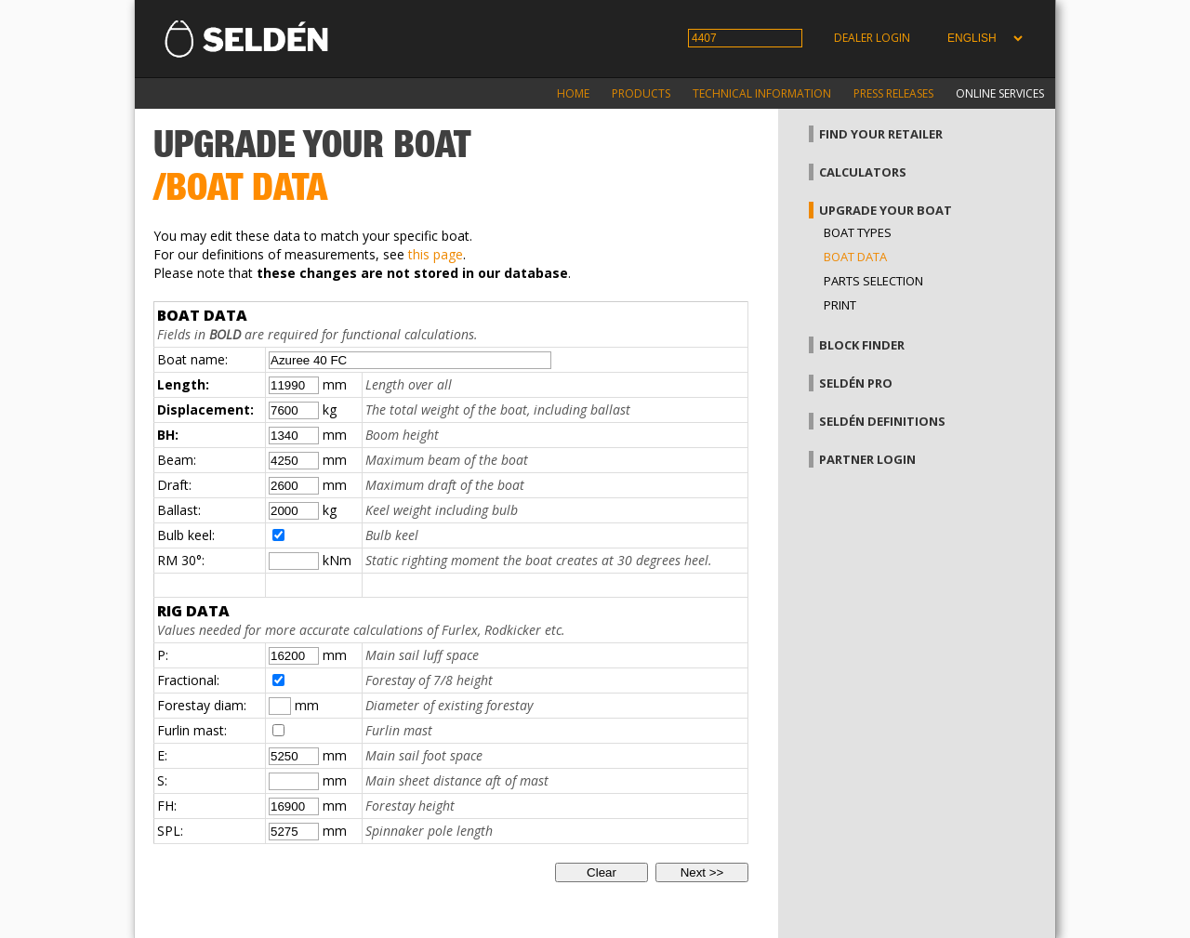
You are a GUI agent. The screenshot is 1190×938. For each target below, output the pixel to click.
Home (573, 93)
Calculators (862, 172)
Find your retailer (881, 134)
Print (840, 305)
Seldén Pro (855, 383)
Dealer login (872, 38)
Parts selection (873, 280)
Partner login (867, 459)
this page (435, 254)
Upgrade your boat (885, 210)
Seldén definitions (882, 421)
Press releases (893, 93)
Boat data (855, 256)
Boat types (858, 232)
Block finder (862, 345)
